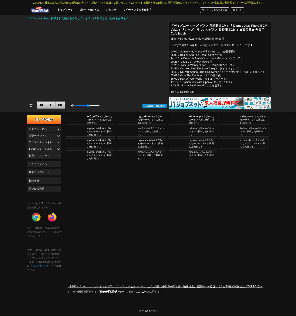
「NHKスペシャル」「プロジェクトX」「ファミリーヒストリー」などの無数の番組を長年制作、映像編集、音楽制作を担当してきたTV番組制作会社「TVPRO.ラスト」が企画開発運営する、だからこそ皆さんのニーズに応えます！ (165, 289)
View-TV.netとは (89, 9)
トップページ (65, 9)
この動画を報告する (154, 106)
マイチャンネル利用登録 (214, 10)
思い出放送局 (37, 188)
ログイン (237, 10)
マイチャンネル (38, 163)
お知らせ (111, 9)
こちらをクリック (39, 266)
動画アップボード (39, 172)
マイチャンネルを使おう (137, 9)
